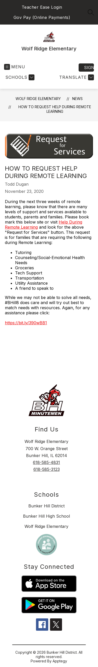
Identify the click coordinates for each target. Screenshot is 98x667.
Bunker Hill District (46, 505)
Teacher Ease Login (42, 7)
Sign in (89, 67)
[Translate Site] (76, 77)
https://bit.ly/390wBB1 (26, 322)
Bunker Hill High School (46, 516)
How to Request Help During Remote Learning (54, 109)
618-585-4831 (46, 462)
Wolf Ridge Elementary (38, 98)
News (77, 98)
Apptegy (60, 661)
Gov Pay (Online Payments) (42, 17)
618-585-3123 (46, 469)
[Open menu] (14, 67)
